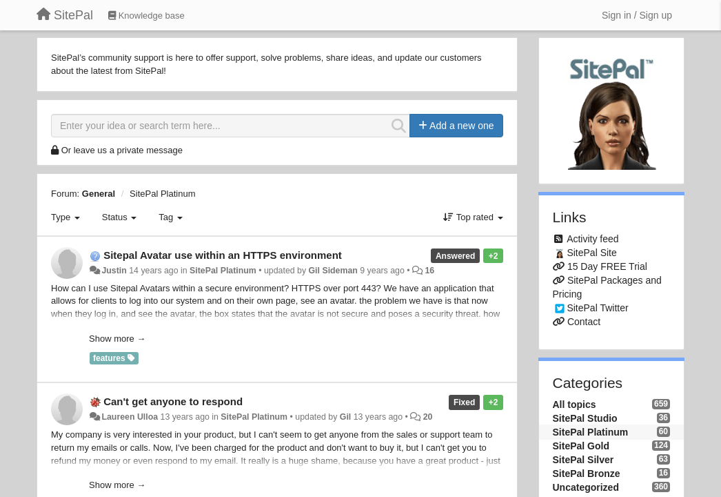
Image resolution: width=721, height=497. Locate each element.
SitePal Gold (581, 445)
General (98, 193)
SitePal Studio (585, 418)
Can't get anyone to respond (173, 401)
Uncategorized (586, 487)
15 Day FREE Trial (607, 266)
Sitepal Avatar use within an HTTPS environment (222, 255)
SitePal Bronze (586, 473)
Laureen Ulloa (129, 417)
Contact (583, 321)
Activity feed (592, 238)
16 (429, 270)
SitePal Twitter (597, 307)
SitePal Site (591, 252)
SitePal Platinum (162, 193)
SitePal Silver (583, 459)
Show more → (117, 338)
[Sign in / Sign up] (637, 15)
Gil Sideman (333, 270)
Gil (345, 417)
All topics (574, 404)
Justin (113, 270)
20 (428, 417)
